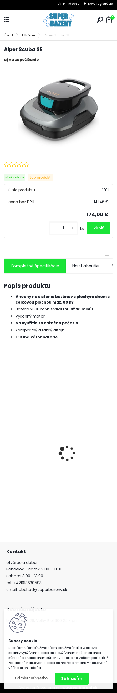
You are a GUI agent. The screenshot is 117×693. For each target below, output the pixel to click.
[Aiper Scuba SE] (58, 107)
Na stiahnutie (85, 266)
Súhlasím (71, 678)
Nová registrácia (100, 4)
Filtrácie (28, 35)
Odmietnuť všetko (31, 678)
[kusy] (63, 228)
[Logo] (58, 20)
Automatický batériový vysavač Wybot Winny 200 (55, 480)
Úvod (8, 35)
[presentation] (7, 444)
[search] (100, 19)
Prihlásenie (71, 4)
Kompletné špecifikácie (35, 266)
